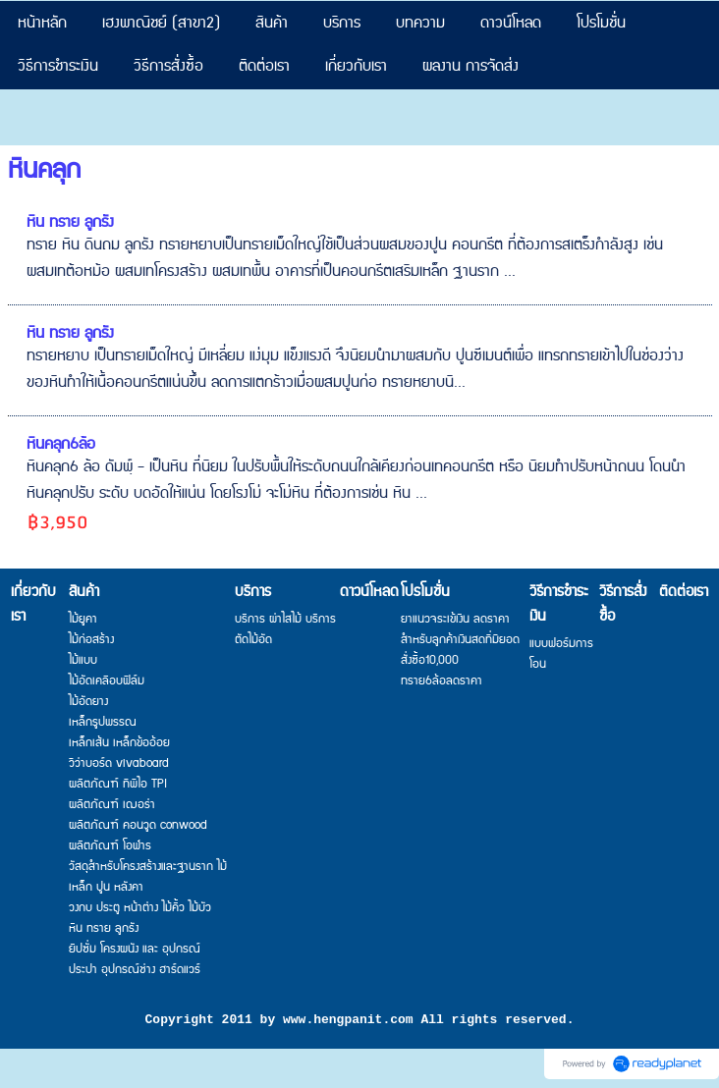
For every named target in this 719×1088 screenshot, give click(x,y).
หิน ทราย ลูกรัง (70, 222)
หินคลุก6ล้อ (61, 444)
